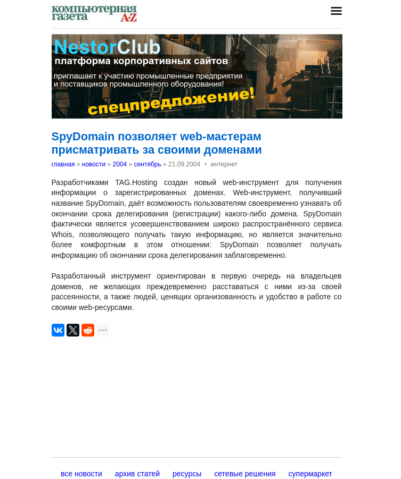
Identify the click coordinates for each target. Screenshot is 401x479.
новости (93, 164)
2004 (120, 164)
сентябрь (147, 164)
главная (63, 164)
